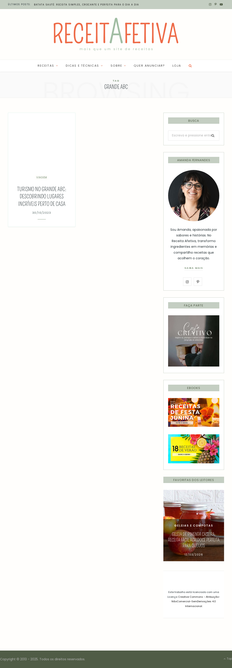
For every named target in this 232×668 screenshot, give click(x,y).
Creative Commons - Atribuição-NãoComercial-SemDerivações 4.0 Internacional (196, 601)
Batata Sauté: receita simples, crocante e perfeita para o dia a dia (86, 4)
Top (228, 659)
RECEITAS (46, 66)
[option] (193, 525)
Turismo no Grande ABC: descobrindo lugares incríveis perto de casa (41, 196)
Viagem (41, 177)
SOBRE (116, 66)
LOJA (176, 66)
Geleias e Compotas (193, 525)
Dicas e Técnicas (82, 66)
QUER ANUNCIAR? (149, 66)
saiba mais (193, 268)
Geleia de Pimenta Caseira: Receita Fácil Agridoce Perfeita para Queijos (194, 540)
